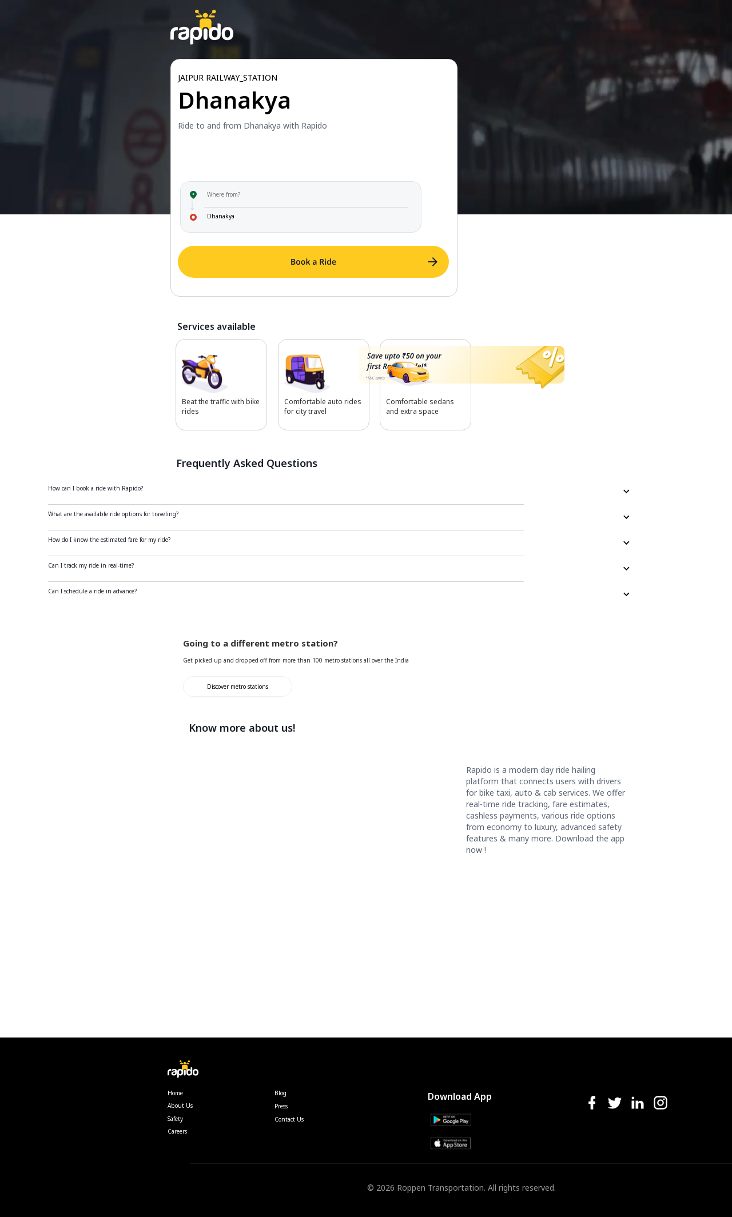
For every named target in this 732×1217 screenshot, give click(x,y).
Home (175, 1093)
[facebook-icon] (592, 1103)
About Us (180, 1106)
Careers (177, 1131)
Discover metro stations (237, 687)
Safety (175, 1119)
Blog (280, 1093)
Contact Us (289, 1119)
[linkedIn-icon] (638, 1103)
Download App (460, 1096)
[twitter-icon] (615, 1103)
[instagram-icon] (661, 1103)
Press (281, 1106)
